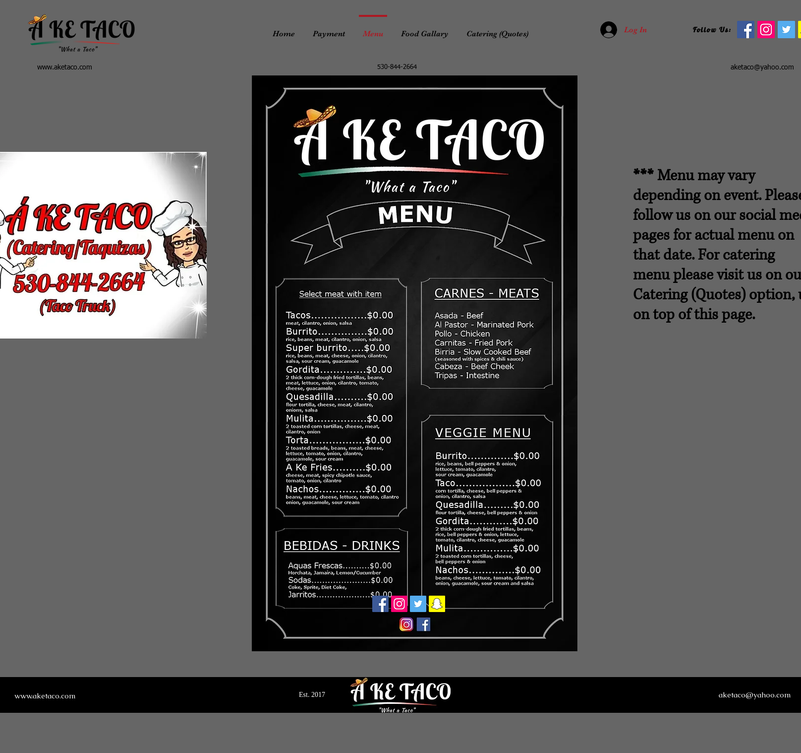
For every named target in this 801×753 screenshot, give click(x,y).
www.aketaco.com (64, 67)
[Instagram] (766, 29)
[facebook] (745, 29)
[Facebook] (380, 604)
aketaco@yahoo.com (762, 67)
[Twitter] (786, 29)
